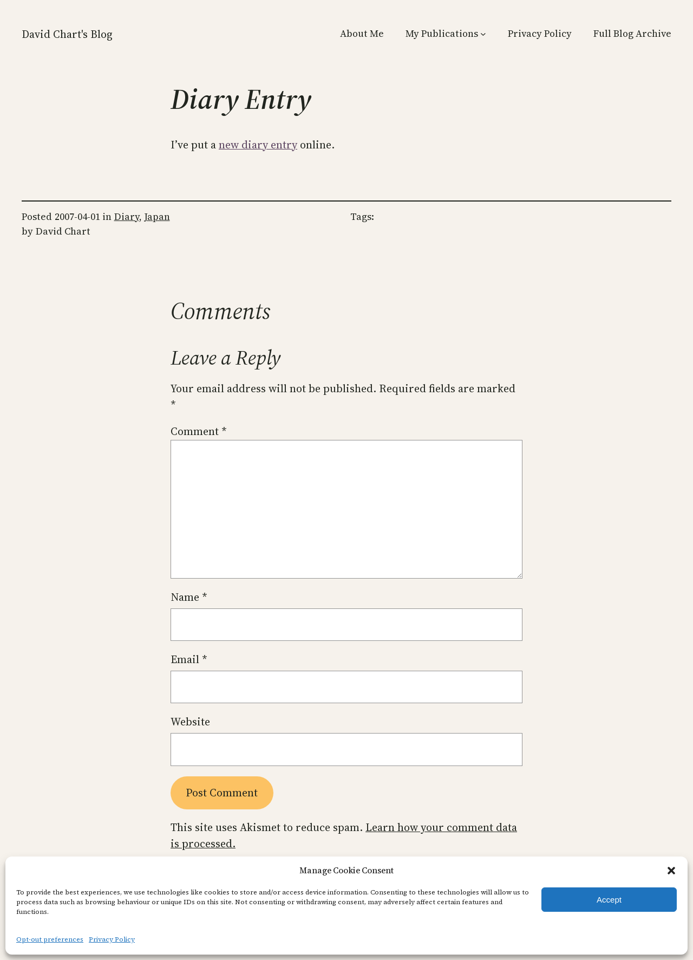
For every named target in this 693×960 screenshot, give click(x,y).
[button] (671, 870)
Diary (126, 216)
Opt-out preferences (49, 939)
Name (189, 597)
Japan (157, 216)
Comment (199, 431)
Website (190, 721)
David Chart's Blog (67, 34)
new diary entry (258, 144)
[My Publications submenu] (483, 34)
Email (189, 659)
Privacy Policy (112, 939)
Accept (609, 899)
